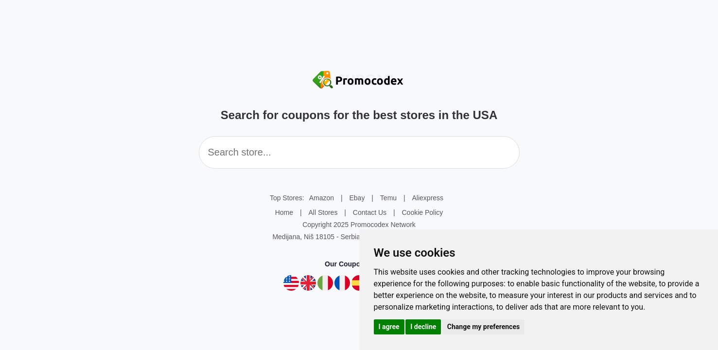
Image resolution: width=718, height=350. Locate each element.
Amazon (321, 198)
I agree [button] (389, 327)
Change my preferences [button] (483, 327)
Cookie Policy (422, 212)
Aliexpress (428, 198)
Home (284, 212)
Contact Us (369, 212)
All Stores (322, 212)
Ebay (357, 198)
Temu (388, 198)
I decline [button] (423, 327)
